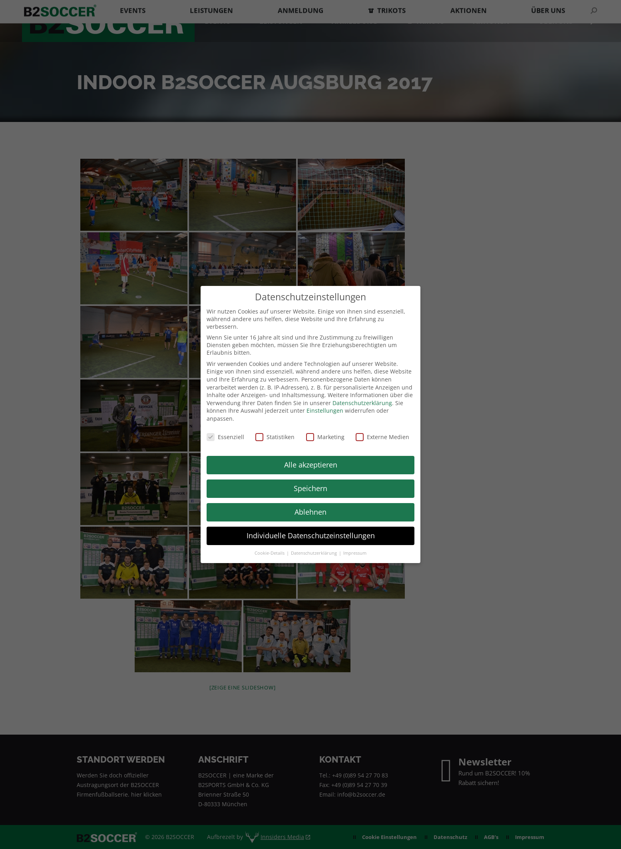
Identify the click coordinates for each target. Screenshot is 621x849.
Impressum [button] (354, 553)
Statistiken (275, 437)
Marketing (325, 437)
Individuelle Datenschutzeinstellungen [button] (311, 535)
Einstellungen (325, 410)
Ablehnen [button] (310, 512)
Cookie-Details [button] (270, 553)
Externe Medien (382, 437)
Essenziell (225, 437)
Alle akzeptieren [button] (310, 464)
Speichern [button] (310, 488)
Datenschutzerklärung (362, 403)
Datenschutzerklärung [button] (314, 553)
